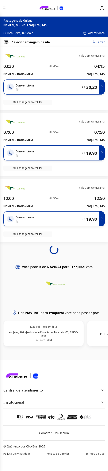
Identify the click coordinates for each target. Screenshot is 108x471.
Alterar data (96, 33)
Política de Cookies (58, 454)
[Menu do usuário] (102, 8)
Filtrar (98, 42)
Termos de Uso (95, 454)
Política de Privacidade (17, 454)
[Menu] (5, 8)
